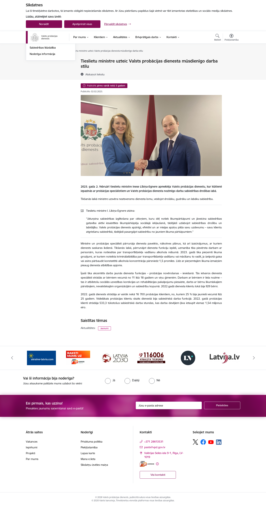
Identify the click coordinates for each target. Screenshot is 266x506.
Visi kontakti (158, 474)
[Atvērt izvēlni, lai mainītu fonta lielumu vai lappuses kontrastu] (231, 38)
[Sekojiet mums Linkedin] (218, 442)
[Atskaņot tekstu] (95, 74)
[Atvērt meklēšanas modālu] (217, 38)
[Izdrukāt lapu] (231, 59)
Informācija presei (41, 74)
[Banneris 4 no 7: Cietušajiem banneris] (151, 357)
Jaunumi (35, 67)
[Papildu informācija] (157, 464)
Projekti (30, 453)
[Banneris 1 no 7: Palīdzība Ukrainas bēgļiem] (41, 357)
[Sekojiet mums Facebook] (203, 442)
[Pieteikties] (222, 405)
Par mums (32, 459)
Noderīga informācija (42, 92)
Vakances (31, 441)
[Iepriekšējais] (12, 358)
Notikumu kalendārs (42, 61)
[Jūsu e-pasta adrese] (169, 405)
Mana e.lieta (88, 459)
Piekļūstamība (89, 447)
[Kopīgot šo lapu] (231, 68)
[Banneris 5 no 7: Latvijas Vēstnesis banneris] (188, 357)
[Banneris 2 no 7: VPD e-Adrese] (78, 357)
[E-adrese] (147, 464)
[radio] (110, 380)
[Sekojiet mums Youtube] (211, 442)
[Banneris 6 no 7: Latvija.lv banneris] (224, 357)
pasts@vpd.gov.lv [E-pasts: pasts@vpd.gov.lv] (154, 447)
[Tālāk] (254, 358)
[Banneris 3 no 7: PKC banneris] (115, 357)
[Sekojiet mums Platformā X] (195, 442)
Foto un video (38, 80)
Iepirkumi (31, 447)
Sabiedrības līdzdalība (43, 86)
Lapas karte (88, 453)
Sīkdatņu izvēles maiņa (94, 464)
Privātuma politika (91, 441)
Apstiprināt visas (82, 24)
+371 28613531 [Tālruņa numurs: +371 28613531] (153, 441)
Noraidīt (44, 24)
